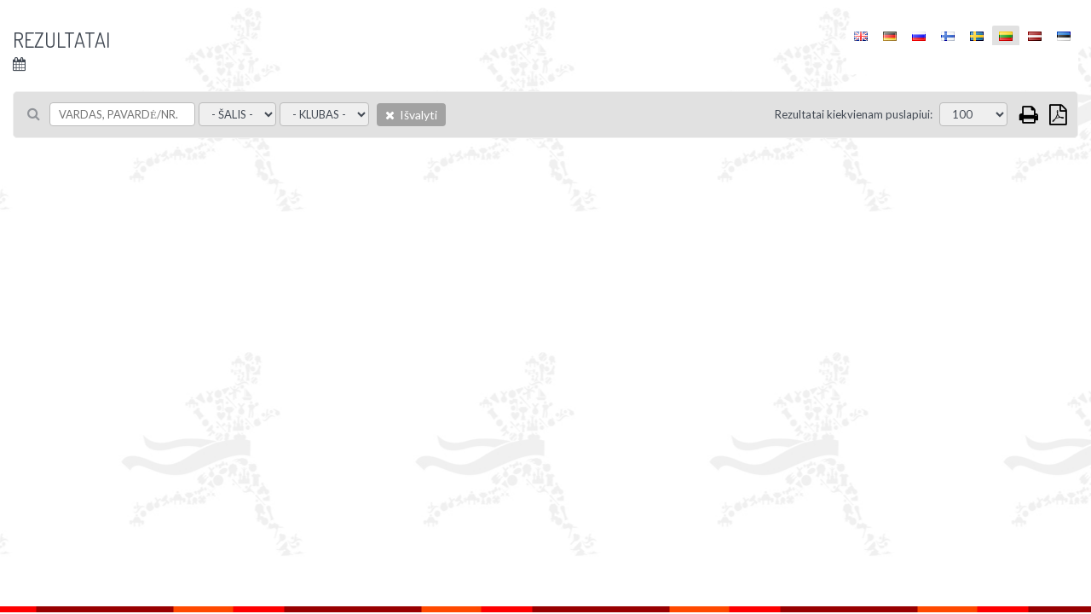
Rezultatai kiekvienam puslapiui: (853, 114)
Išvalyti (411, 114)
